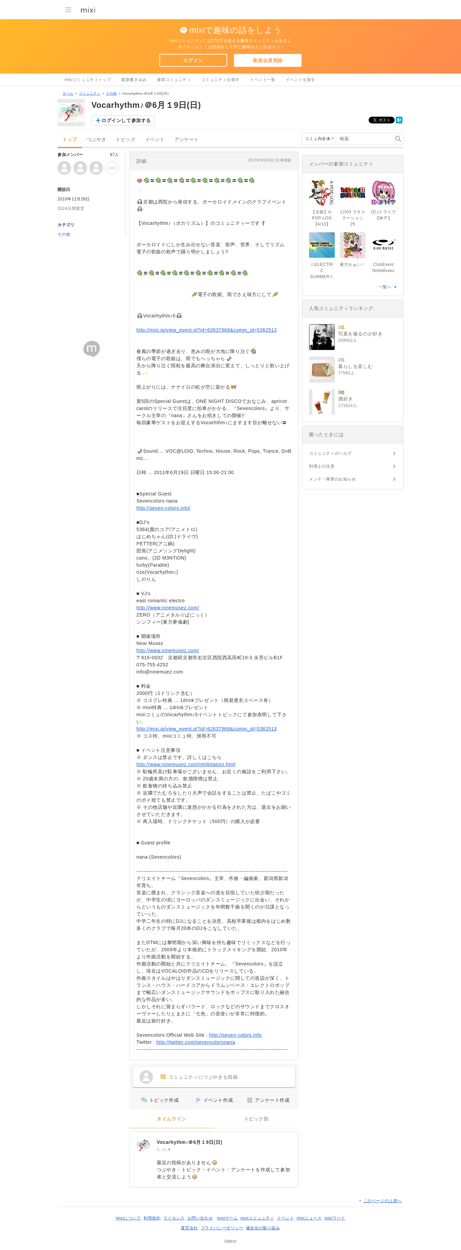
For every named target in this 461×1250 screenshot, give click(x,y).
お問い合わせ (200, 1218)
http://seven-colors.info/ (163, 508)
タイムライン (171, 1118)
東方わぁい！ (353, 264)
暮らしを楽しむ (355, 366)
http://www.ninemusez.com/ (167, 607)
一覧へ (384, 287)
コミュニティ (90, 93)
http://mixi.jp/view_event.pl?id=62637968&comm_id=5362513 (206, 330)
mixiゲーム (227, 1218)
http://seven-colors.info (235, 1035)
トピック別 (256, 1118)
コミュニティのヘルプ (330, 453)
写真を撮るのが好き (360, 333)
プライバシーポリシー (222, 1228)
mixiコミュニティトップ (88, 79)
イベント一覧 (263, 79)
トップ (69, 139)
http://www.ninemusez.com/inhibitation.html (186, 764)
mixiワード (334, 1218)
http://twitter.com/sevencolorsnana (195, 1042)
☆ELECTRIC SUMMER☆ (322, 270)
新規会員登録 (268, 60)
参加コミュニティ (174, 79)
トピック (125, 139)
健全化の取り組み (263, 1228)
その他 (111, 93)
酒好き (345, 399)
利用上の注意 (322, 466)
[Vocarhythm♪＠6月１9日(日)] (143, 1145)
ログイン (193, 60)
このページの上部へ (383, 1200)
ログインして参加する (126, 120)
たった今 (164, 1149)
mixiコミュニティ (257, 1218)
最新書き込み (134, 79)
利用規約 (152, 1218)
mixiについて (128, 1218)
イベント (155, 139)
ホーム (68, 93)
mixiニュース (309, 1218)
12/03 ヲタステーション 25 (353, 218)
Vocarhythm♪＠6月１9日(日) (189, 1142)
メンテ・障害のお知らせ (332, 479)
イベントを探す (300, 79)
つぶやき (96, 139)
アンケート (186, 139)
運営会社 (189, 1228)
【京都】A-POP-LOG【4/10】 (322, 218)
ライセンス (174, 1218)
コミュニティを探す (220, 79)
